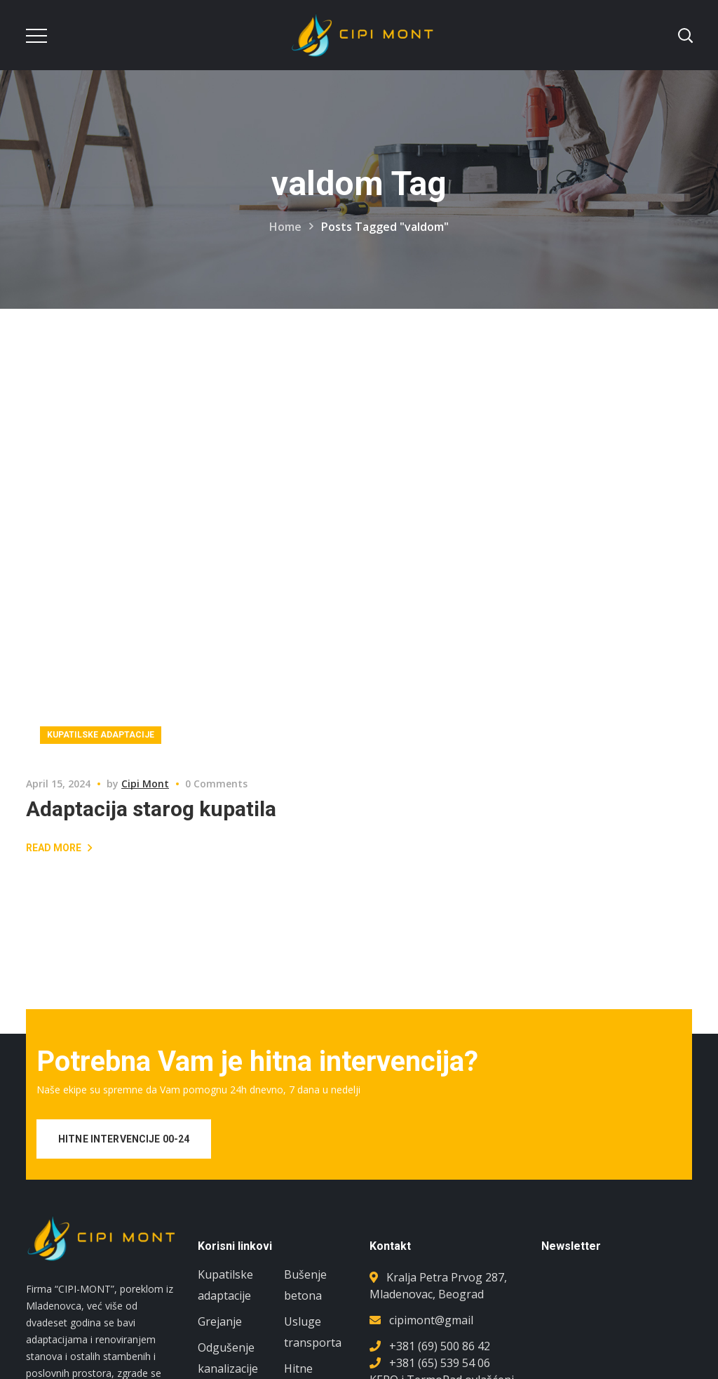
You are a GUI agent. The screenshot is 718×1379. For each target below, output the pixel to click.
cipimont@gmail (431, 1320)
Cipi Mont (145, 783)
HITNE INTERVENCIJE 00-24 (123, 1139)
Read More (53, 847)
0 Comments (216, 783)
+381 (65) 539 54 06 (439, 1363)
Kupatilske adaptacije (100, 735)
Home (285, 226)
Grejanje (220, 1321)
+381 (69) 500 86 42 (439, 1346)
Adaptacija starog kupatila (151, 809)
